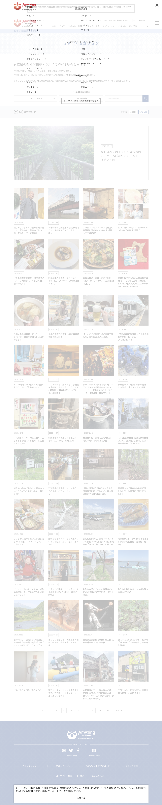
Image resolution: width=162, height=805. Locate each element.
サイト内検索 (64, 776)
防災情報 (110, 7)
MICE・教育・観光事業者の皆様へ (63, 795)
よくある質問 (132, 765)
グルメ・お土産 (92, 26)
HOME (16, 31)
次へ (118, 710)
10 (107, 710)
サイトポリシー (90, 795)
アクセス (144, 26)
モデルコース (109, 26)
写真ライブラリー (30, 765)
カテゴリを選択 (41, 98)
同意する (81, 797)
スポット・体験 (75, 26)
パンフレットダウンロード (98, 765)
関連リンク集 (107, 795)
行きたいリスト (97, 776)
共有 (80, 776)
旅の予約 (133, 26)
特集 (54, 26)
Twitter (71, 750)
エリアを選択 (88, 98)
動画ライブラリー (64, 765)
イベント (122, 26)
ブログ (62, 26)
